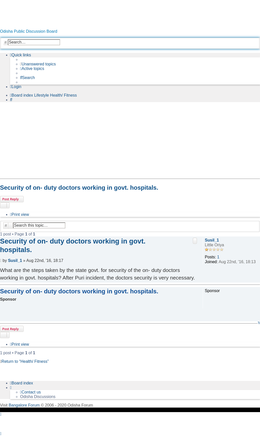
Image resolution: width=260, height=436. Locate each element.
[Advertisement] (128, 141)
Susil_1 (212, 240)
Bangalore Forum (24, 405)
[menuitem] (38, 64)
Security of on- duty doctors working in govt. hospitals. (79, 187)
